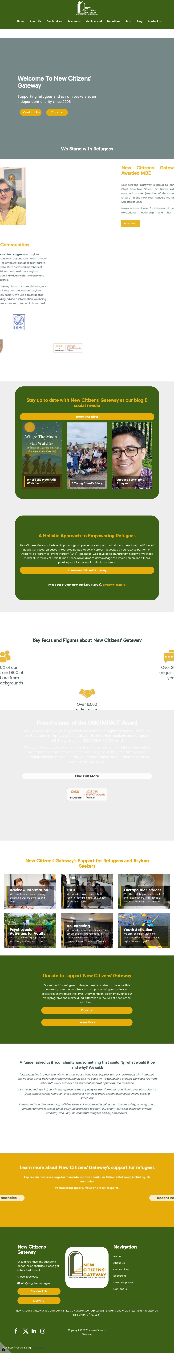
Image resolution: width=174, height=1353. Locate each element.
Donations (113, 21)
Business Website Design (17, 1347)
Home (20, 21)
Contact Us (155, 21)
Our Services (54, 21)
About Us (35, 21)
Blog (139, 21)
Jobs (128, 21)
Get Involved (94, 21)
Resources (74, 21)
